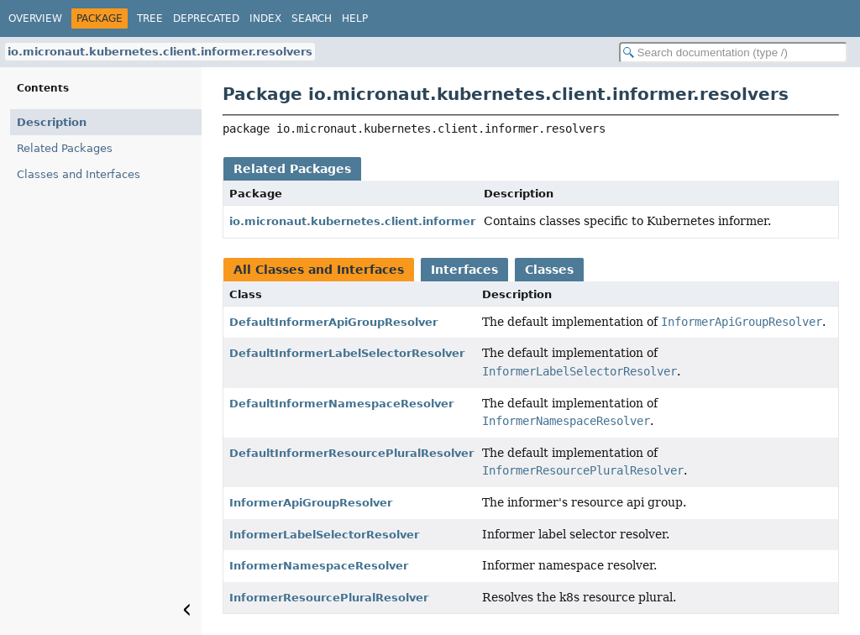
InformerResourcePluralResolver (328, 597)
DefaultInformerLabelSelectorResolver (346, 353)
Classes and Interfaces (78, 174)
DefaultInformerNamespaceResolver (341, 403)
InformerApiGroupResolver (310, 502)
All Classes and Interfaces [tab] (318, 269)
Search (311, 18)
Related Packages (65, 148)
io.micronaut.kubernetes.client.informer (352, 221)
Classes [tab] (549, 269)
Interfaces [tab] (464, 269)
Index (265, 18)
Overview (35, 18)
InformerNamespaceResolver (318, 565)
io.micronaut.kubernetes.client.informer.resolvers (160, 51)
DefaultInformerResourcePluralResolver (351, 453)
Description (52, 122)
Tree (150, 18)
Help (355, 18)
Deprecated (206, 18)
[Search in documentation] (733, 52)
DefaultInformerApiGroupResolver (333, 322)
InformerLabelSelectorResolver (324, 534)
